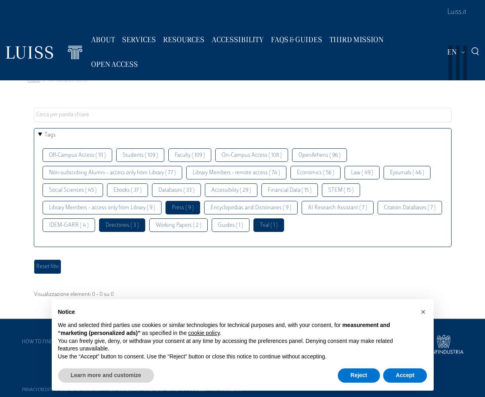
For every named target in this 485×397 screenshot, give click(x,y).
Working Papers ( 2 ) (178, 225)
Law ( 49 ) (362, 173)
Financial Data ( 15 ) (290, 190)
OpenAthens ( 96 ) (319, 155)
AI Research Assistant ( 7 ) (337, 208)
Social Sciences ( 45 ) (73, 190)
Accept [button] (405, 375)
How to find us (41, 342)
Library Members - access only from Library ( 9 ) (102, 208)
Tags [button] (50, 135)
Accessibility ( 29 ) (231, 190)
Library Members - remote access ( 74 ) (236, 173)
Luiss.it (456, 12)
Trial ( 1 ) (269, 225)
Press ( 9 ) (183, 208)
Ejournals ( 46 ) (407, 173)
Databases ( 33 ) (176, 190)
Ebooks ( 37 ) (127, 190)
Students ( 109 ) (140, 155)
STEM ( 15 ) (341, 190)
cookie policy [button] (204, 333)
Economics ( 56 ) (315, 173)
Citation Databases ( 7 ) (410, 208)
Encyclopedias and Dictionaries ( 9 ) (250, 208)
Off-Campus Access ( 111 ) (77, 155)
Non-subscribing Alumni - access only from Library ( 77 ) (112, 173)
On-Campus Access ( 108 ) (252, 155)
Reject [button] (359, 375)
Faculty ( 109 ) (190, 155)
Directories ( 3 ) (122, 225)
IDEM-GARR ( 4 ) (69, 225)
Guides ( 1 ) (230, 225)
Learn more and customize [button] (106, 375)
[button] (423, 312)
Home (34, 80)
